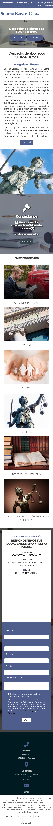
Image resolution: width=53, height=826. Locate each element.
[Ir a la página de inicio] (20, 14)
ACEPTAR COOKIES (42, 817)
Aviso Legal (29, 711)
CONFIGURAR (27, 817)
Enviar (26, 719)
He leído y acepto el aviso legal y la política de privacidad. (24, 695)
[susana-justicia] (26, 171)
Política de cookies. (26, 823)
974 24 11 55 (26, 754)
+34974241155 (34, 555)
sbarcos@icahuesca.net (16, 2)
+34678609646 (18, 555)
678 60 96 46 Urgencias (26, 758)
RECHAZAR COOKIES (11, 817)
